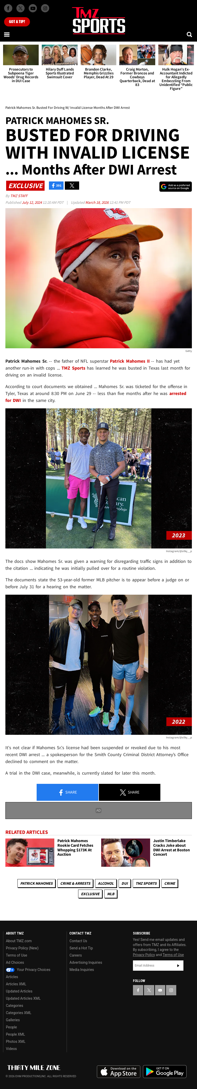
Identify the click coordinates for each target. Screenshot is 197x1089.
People (11, 1027)
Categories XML (18, 1013)
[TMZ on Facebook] (8, 8)
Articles (12, 977)
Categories (14, 1006)
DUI (124, 883)
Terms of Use (16, 955)
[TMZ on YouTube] (160, 990)
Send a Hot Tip (81, 948)
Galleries (13, 1020)
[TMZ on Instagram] (45, 8)
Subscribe (178, 965)
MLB (110, 893)
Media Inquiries (81, 970)
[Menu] (7, 34)
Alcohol (106, 883)
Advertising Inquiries (85, 962)
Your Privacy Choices (28, 970)
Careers (75, 955)
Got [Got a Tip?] (17, 21)
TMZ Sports (73, 368)
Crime (169, 883)
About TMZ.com (19, 941)
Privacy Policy (144, 955)
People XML (15, 1034)
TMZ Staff (18, 195)
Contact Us (78, 941)
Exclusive (90, 893)
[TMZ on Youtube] (33, 8)
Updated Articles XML (23, 998)
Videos (11, 1049)
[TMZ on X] (20, 8)
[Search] (190, 34)
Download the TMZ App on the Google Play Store (164, 1071)
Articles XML (16, 984)
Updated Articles (19, 991)
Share (67, 792)
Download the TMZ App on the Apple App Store (118, 1071)
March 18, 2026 (97, 202)
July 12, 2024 (32, 202)
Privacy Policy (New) (22, 948)
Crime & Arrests (75, 883)
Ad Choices (15, 962)
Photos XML (15, 1041)
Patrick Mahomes (36, 883)
